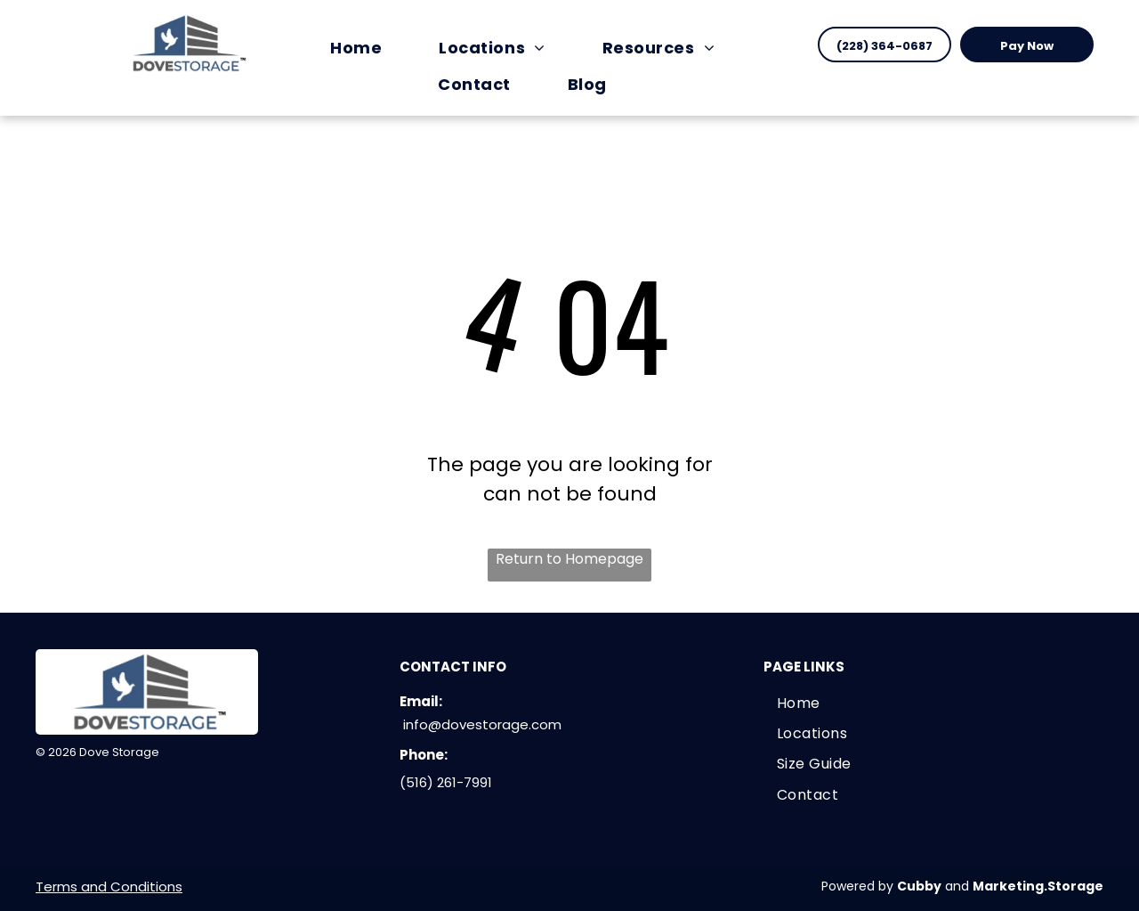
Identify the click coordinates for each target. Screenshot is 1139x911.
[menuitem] (365, 47)
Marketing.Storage (1038, 886)
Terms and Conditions (109, 886)
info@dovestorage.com (482, 724)
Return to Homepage (569, 559)
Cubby (919, 886)
